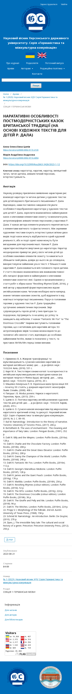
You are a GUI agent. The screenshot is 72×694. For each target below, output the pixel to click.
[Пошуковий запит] (36, 80)
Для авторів (11, 614)
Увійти (64, 4)
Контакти (37, 73)
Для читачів (11, 610)
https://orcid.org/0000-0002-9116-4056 (20, 158)
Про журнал (12, 63)
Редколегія (32, 63)
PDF (11, 539)
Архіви (10, 68)
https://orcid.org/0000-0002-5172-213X (20, 150)
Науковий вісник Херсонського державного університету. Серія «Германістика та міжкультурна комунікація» (36, 42)
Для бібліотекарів (14, 619)
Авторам (26, 68)
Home (6, 94)
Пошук (36, 85)
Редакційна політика (51, 68)
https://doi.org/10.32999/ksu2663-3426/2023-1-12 (34, 164)
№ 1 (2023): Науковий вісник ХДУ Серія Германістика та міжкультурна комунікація (30, 99)
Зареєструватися (48, 4)
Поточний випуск (54, 63)
